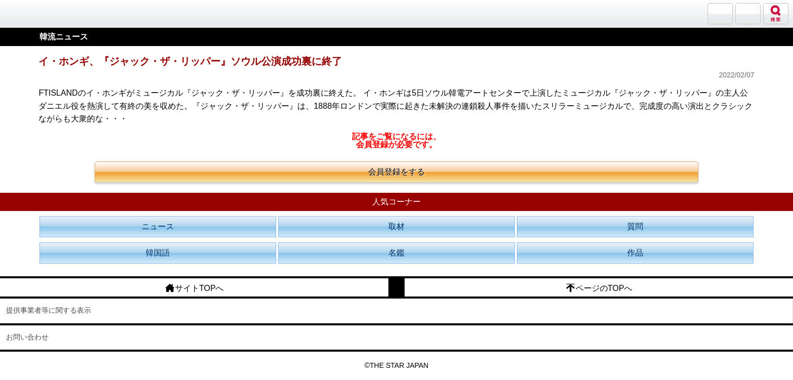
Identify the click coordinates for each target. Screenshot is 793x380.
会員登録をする (396, 171)
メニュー (748, 14)
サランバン (720, 14)
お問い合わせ (27, 337)
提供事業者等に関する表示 (48, 310)
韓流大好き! (34, 13)
